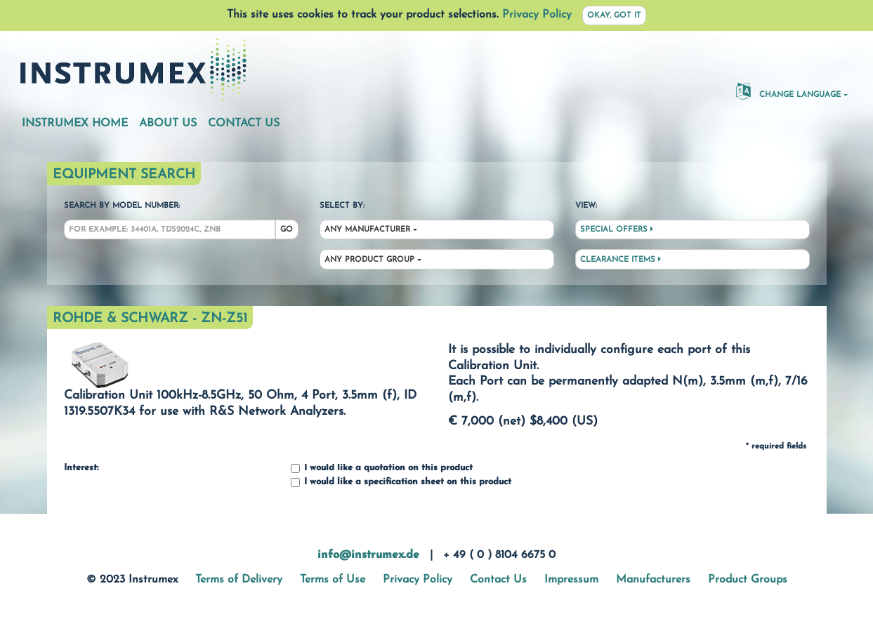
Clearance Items (620, 259)
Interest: (81, 468)
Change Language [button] (788, 90)
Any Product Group (369, 260)
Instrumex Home (75, 123)
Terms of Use (332, 579)
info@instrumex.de (368, 555)
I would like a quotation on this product (382, 468)
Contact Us (244, 123)
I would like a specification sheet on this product (401, 482)
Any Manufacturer (367, 230)
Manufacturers (653, 579)
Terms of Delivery (238, 579)
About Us (168, 123)
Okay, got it (614, 16)
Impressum (571, 579)
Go (286, 230)
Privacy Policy (537, 14)
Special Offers (616, 229)
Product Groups (747, 579)
